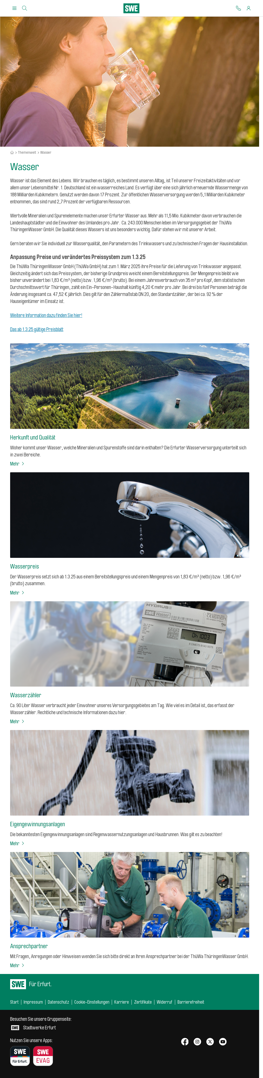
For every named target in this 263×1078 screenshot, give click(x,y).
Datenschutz (58, 1002)
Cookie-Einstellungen (91, 1002)
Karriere (121, 1002)
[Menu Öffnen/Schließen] (14, 8)
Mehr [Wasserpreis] (17, 593)
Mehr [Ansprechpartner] (17, 966)
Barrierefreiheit (190, 1002)
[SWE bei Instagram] (197, 1042)
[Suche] (24, 8)
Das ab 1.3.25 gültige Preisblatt (36, 329)
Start (14, 1002)
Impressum (33, 1002)
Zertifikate (143, 1002)
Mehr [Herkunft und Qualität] (17, 464)
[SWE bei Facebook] (185, 1042)
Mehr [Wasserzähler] (17, 722)
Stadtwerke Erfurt (41, 1023)
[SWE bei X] (210, 1042)
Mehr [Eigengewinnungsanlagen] (17, 844)
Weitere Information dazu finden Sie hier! (46, 315)
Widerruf (164, 1002)
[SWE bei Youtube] (222, 1042)
